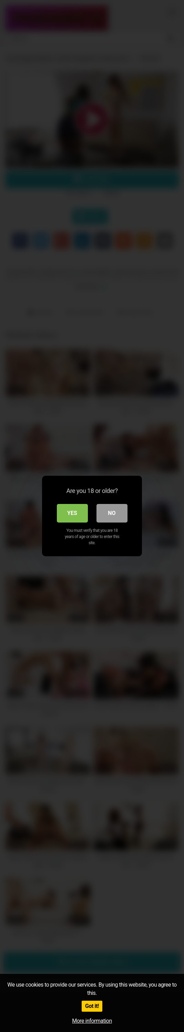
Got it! (92, 1006)
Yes (72, 513)
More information (92, 1021)
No (111, 513)
